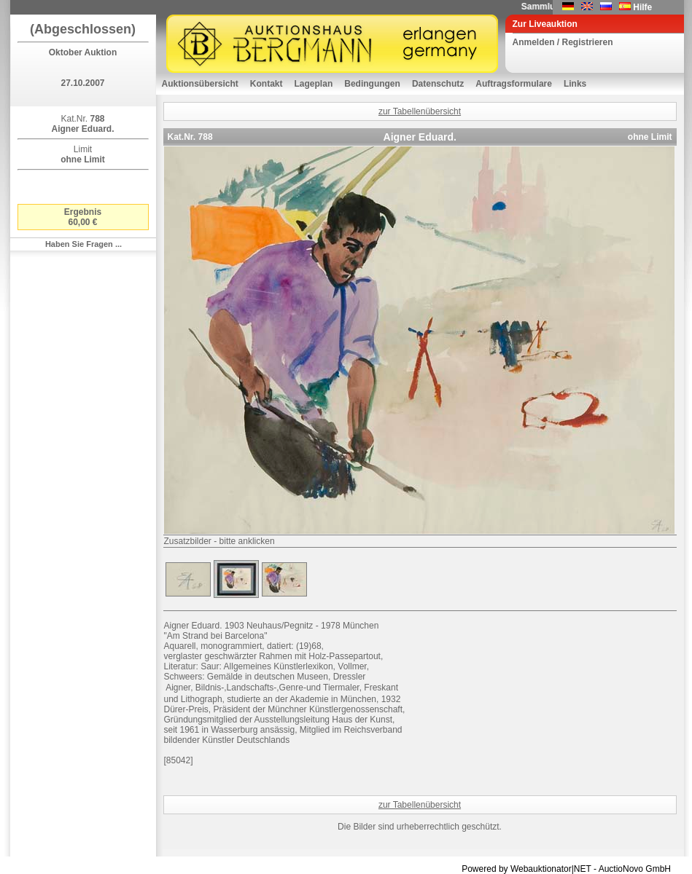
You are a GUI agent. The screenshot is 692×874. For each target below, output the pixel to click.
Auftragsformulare (513, 84)
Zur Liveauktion (545, 24)
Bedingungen (372, 84)
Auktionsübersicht (200, 84)
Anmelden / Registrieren (563, 42)
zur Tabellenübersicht (419, 111)
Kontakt (266, 84)
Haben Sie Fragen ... (83, 244)
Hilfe (642, 7)
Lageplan (314, 84)
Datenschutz (438, 84)
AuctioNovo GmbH (635, 869)
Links (575, 84)
